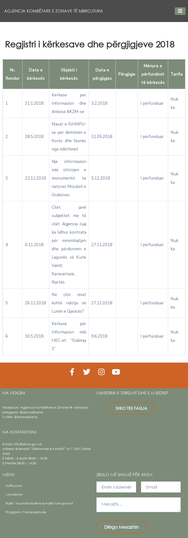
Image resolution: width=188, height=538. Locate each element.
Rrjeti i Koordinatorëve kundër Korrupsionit (39, 503)
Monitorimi (14, 494)
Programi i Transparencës (26, 512)
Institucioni (14, 486)
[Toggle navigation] (180, 11)
